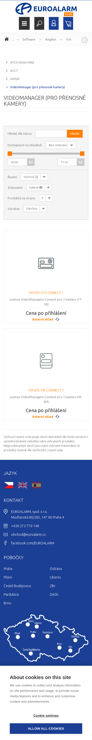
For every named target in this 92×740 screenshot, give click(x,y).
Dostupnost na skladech (25, 145)
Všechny (31, 208)
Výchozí (31, 176)
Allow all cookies (46, 728)
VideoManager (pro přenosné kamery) (37, 87)
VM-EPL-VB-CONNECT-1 (46, 390)
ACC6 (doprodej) (22, 62)
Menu (24, 23)
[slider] (10, 153)
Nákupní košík (68, 23)
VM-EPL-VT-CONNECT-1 (46, 293)
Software (29, 39)
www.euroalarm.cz (7, 40)
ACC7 (14, 70)
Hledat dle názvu (20, 133)
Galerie (35, 187)
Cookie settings (46, 715)
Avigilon (50, 39)
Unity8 (14, 78)
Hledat (39, 23)
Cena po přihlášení (46, 313)
